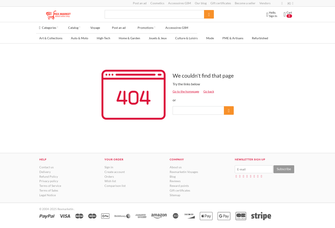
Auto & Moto (79, 37)
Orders (109, 175)
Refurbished (260, 37)
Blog (173, 175)
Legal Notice (47, 194)
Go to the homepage (186, 90)
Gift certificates (220, 3)
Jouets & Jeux (158, 37)
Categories (49, 27)
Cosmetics (157, 3)
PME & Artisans (232, 37)
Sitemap (175, 194)
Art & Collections (50, 37)
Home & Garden (129, 37)
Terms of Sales (48, 189)
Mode (210, 37)
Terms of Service (50, 184)
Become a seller (245, 3)
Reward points (179, 184)
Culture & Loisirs (186, 37)
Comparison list (115, 184)
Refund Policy (48, 175)
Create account (114, 170)
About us (176, 166)
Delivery (45, 170)
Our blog (201, 3)
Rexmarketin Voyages (184, 170)
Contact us (46, 166)
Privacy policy (48, 180)
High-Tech (103, 37)
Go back (208, 90)
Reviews (175, 180)
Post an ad (140, 3)
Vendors (264, 3)
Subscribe (284, 168)
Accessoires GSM (179, 3)
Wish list (110, 180)
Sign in (108, 166)
